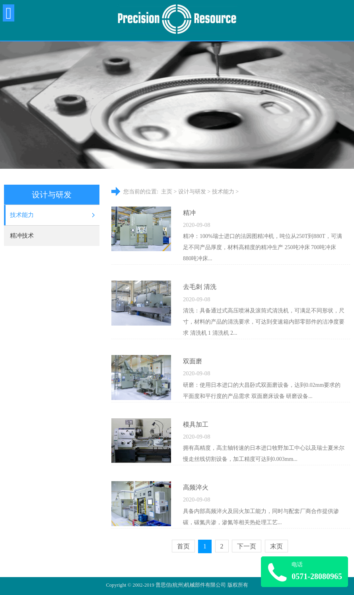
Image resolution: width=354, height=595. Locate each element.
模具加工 (195, 424)
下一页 (246, 546)
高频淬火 (195, 487)
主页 (166, 192)
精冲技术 (22, 235)
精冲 (189, 212)
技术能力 (22, 215)
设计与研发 (192, 192)
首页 (183, 546)
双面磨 (192, 361)
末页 (276, 546)
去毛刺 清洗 (199, 286)
